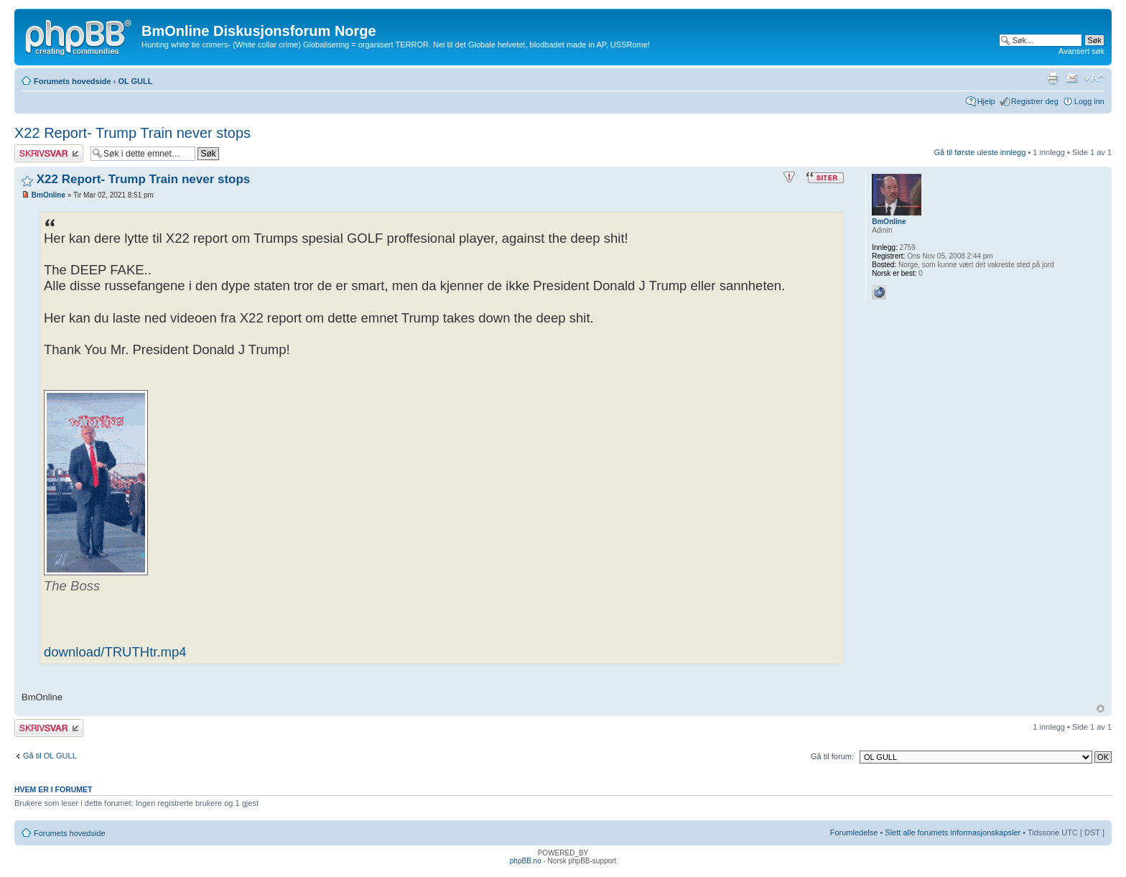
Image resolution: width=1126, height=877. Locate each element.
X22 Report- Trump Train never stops (132, 133)
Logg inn (1089, 101)
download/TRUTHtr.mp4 (115, 651)
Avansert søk (1081, 51)
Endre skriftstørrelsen (1094, 78)
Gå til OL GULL (50, 755)
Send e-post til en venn (1072, 78)
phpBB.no (525, 861)
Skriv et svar (48, 153)
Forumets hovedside (72, 81)
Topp (1100, 709)
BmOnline (48, 195)
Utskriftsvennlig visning (1053, 78)
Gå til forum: (832, 756)
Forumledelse (854, 832)
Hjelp (986, 101)
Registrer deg (1034, 101)
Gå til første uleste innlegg (980, 152)
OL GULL (135, 81)
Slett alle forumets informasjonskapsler (952, 832)
